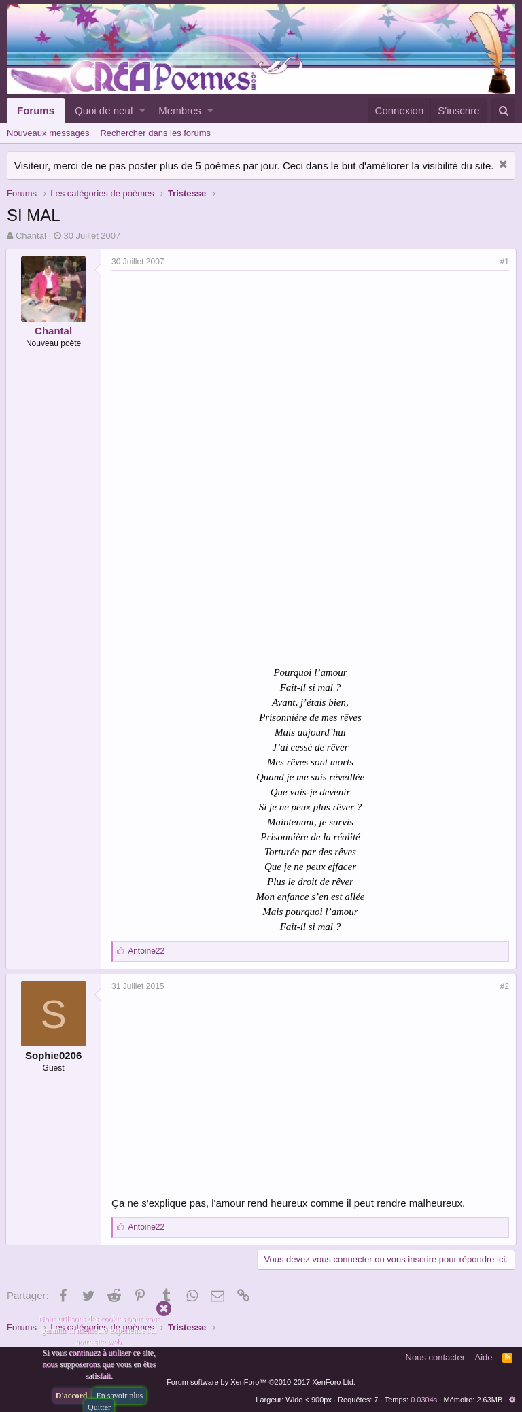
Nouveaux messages (48, 133)
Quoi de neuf (104, 110)
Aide (484, 1357)
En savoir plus (119, 1395)
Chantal (31, 235)
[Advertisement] (227, 372)
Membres (179, 110)
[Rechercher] (503, 110)
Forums (35, 110)
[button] (142, 110)
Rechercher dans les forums (155, 133)
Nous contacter (435, 1357)
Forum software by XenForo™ (261, 1382)
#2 (503, 986)
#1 (503, 261)
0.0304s (424, 1400)
